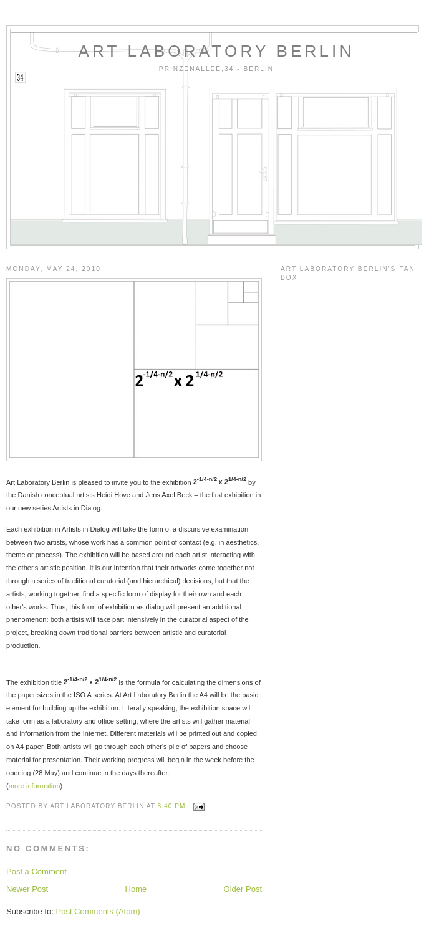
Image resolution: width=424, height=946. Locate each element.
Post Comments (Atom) (98, 911)
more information (34, 786)
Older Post (243, 889)
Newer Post (27, 889)
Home (136, 889)
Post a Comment (36, 871)
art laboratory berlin (217, 51)
